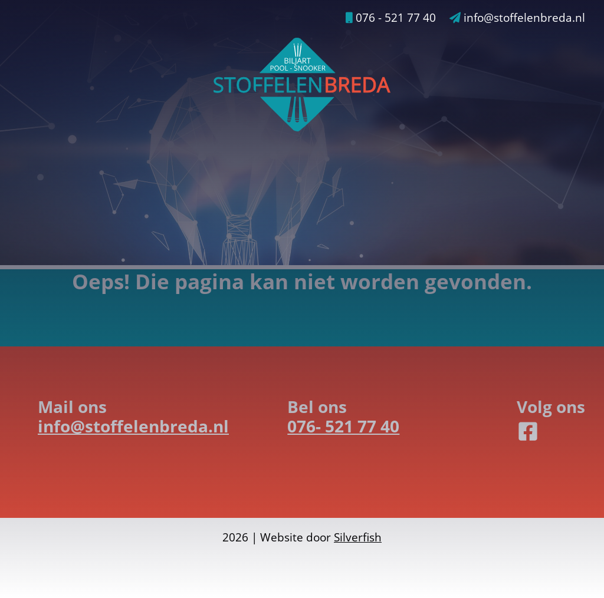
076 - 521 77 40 (391, 17)
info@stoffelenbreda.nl (517, 17)
